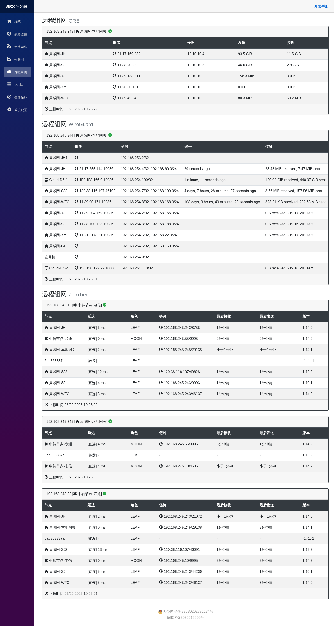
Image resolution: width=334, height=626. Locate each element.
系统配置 (17, 109)
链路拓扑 (17, 97)
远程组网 (17, 72)
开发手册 (321, 6)
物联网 (15, 59)
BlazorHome (16, 6)
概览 (14, 21)
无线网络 (17, 46)
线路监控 (17, 34)
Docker (16, 84)
